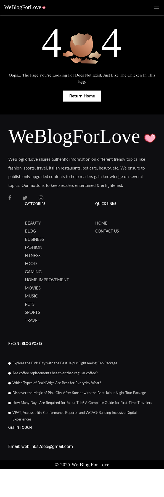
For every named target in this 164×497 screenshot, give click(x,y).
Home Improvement (47, 279)
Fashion (33, 247)
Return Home (82, 96)
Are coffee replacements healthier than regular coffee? (55, 373)
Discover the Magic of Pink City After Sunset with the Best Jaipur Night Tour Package (79, 392)
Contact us (107, 231)
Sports (32, 312)
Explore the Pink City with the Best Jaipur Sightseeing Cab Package (64, 363)
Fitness (33, 255)
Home (101, 223)
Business (34, 239)
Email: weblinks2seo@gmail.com (40, 446)
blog (30, 230)
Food (31, 263)
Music (31, 295)
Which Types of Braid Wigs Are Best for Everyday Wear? (56, 383)
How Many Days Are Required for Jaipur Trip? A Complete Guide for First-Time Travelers (82, 402)
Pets (30, 304)
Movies (33, 287)
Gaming (33, 271)
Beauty (33, 222)
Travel (32, 320)
